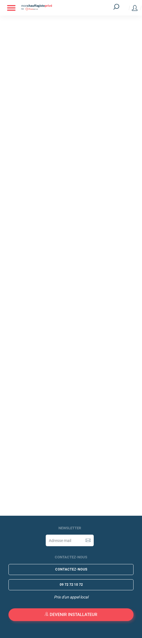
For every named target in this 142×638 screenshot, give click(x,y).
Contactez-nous (71, 569)
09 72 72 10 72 (71, 585)
